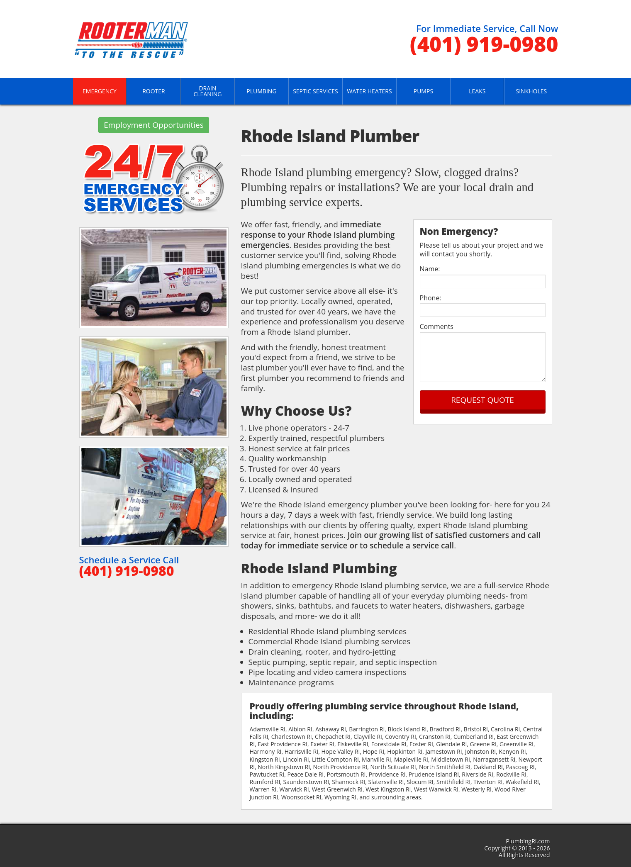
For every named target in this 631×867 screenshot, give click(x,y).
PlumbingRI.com (528, 841)
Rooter (153, 91)
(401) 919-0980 (484, 44)
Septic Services (315, 91)
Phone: (430, 298)
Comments (436, 326)
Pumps (423, 91)
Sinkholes (531, 91)
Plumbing (261, 91)
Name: (430, 269)
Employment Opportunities (154, 124)
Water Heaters (369, 91)
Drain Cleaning (207, 91)
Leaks (477, 91)
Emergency (100, 91)
